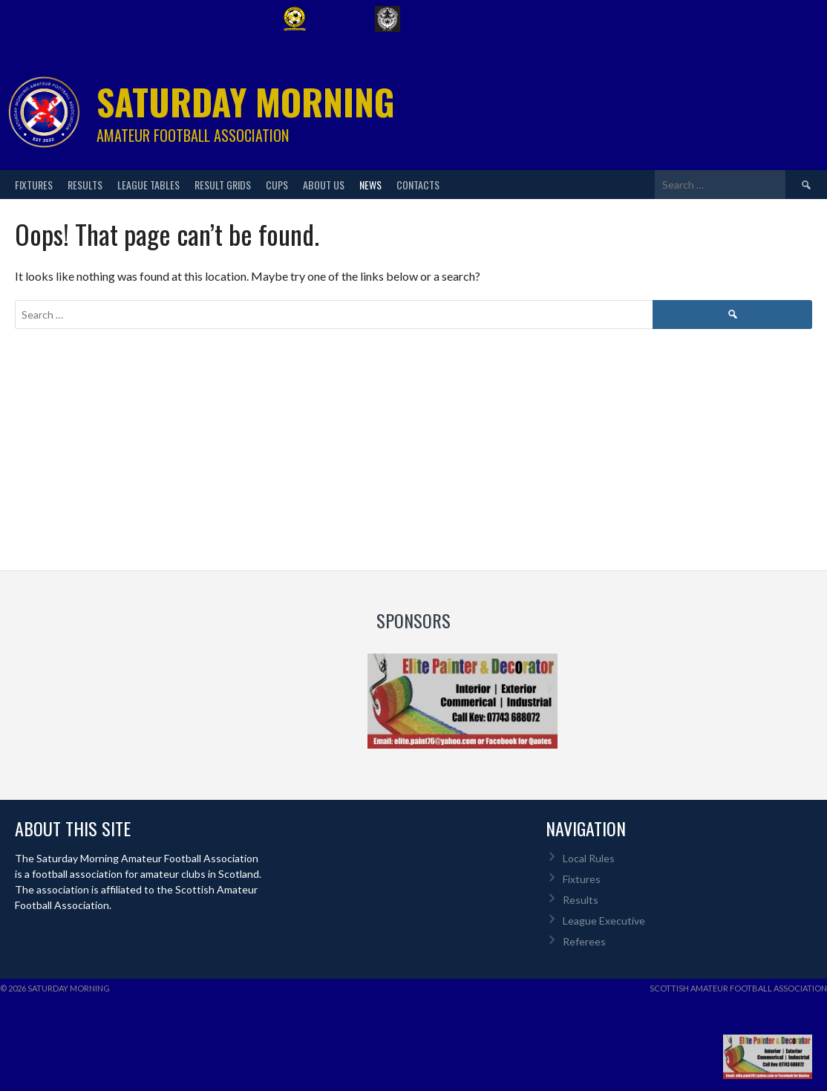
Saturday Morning (246, 101)
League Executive (604, 920)
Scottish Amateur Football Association (738, 988)
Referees (584, 941)
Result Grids (223, 184)
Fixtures (34, 184)
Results (85, 184)
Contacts (417, 184)
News (370, 184)
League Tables (148, 184)
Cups (277, 184)
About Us (323, 184)
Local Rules (589, 858)
